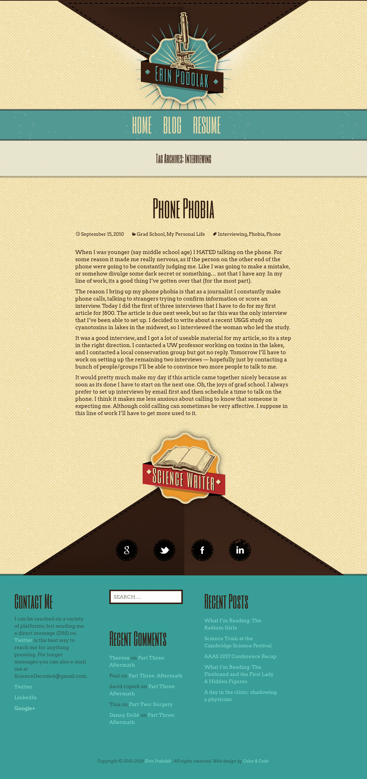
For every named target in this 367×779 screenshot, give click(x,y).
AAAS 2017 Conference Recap (240, 656)
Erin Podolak (158, 761)
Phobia (256, 234)
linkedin (202, 550)
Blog (172, 125)
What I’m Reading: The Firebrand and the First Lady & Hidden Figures (239, 674)
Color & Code (256, 761)
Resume (206, 125)
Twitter (23, 640)
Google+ (24, 708)
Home (142, 125)
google (127, 550)
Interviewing (232, 234)
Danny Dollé (124, 715)
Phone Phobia (184, 207)
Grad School (151, 234)
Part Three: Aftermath (155, 675)
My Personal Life (186, 234)
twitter (164, 550)
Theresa (119, 658)
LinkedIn (25, 697)
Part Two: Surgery (151, 704)
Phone (273, 234)
